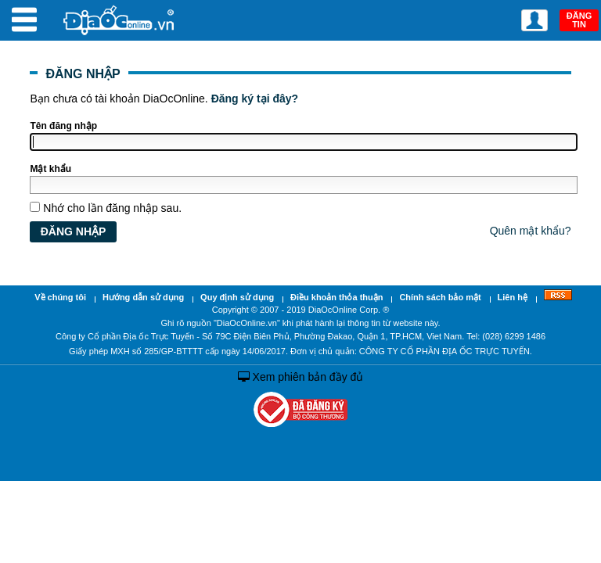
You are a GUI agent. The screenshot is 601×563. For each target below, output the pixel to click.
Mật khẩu (50, 168)
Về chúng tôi (60, 297)
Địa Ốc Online (120, 20)
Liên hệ (512, 297)
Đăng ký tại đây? (254, 98)
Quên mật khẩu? (530, 230)
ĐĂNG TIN (579, 20)
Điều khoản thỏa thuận (336, 297)
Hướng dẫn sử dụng (143, 297)
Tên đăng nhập (63, 125)
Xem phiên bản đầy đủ (301, 377)
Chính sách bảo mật (439, 297)
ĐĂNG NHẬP (82, 74)
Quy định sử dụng (237, 297)
